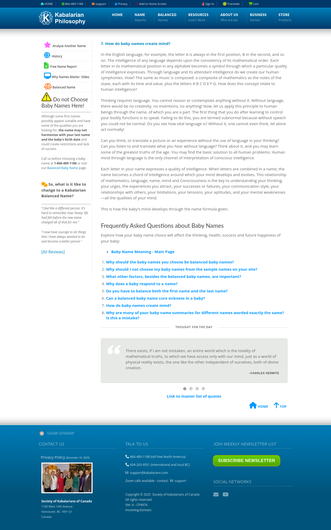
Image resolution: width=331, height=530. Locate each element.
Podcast (235, 494)
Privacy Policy (65, 457)
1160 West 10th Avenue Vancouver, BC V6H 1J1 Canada (66, 509)
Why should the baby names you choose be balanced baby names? (170, 261)
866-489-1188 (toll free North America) (157, 457)
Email (216, 494)
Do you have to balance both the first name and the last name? (167, 290)
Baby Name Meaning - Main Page (143, 251)
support (180, 481)
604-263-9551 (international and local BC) (160, 465)
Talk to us (136, 444)
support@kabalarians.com (149, 473)
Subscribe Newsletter (246, 460)
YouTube (226, 494)
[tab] (165, 434)
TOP (280, 406)
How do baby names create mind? (138, 305)
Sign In (208, 4)
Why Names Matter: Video (66, 76)
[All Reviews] (53, 252)
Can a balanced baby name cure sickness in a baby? (155, 298)
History (53, 55)
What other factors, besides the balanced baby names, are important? (173, 276)
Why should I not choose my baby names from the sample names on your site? (181, 269)
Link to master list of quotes (194, 396)
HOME (258, 406)
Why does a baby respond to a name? (142, 283)
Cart (254, 4)
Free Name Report (60, 65)
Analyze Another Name (65, 46)
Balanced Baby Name (62, 168)
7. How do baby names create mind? (135, 43)
